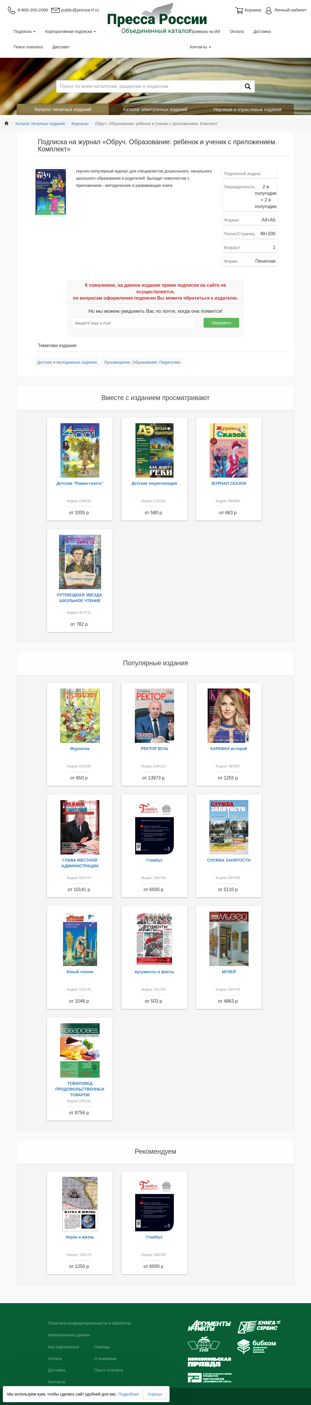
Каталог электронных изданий (155, 109)
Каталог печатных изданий (63, 109)
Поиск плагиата (28, 47)
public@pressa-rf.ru (75, 9)
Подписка (25, 31)
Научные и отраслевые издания (248, 109)
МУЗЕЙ (229, 971)
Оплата (237, 31)
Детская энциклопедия (154, 483)
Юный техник (79, 971)
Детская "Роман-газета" (79, 483)
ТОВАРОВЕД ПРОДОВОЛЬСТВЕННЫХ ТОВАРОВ (80, 1089)
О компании (105, 1358)
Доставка (262, 31)
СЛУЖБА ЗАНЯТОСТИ (229, 860)
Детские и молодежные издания (67, 362)
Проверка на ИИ (205, 31)
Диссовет (61, 47)
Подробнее (128, 1394)
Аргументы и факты (154, 971)
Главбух (154, 860)
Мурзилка (80, 748)
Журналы (79, 123)
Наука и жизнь (80, 1237)
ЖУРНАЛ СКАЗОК (228, 483)
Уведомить (221, 322)
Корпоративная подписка (70, 31)
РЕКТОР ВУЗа (154, 748)
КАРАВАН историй (228, 748)
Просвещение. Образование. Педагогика (142, 362)
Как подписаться (63, 1347)
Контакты (200, 47)
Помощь (102, 1347)
